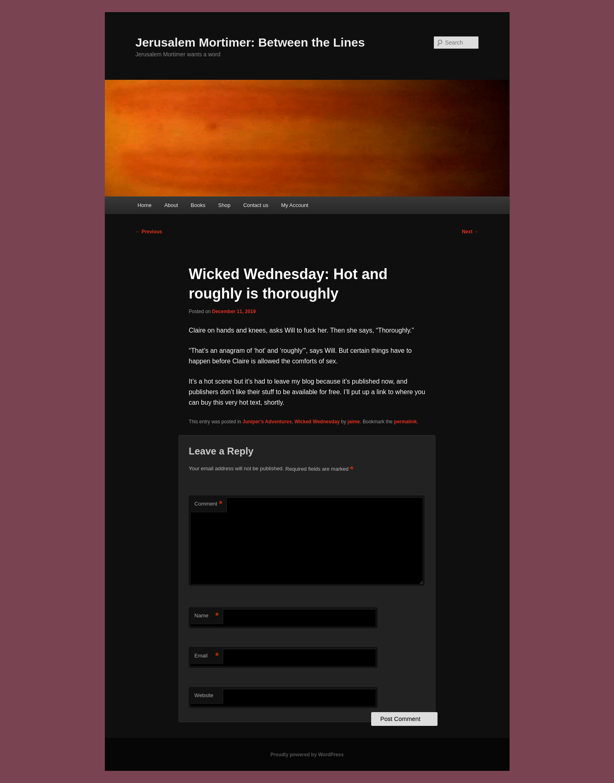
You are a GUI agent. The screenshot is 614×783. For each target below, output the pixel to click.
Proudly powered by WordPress (307, 754)
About (171, 205)
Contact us (255, 205)
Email (206, 656)
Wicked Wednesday (317, 422)
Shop (224, 205)
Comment (208, 504)
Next (470, 232)
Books (198, 205)
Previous (149, 232)
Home (145, 205)
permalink (405, 422)
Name (206, 616)
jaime (354, 422)
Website (203, 695)
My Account (294, 205)
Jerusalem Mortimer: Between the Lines (250, 42)
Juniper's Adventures (267, 422)
